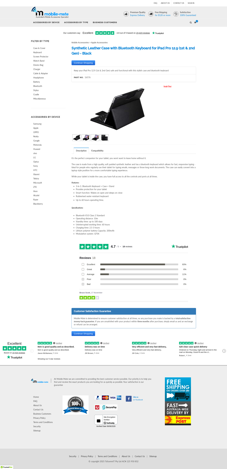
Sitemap (37, 430)
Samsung (37, 124)
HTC (35, 170)
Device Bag (38, 65)
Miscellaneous (39, 98)
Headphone (38, 77)
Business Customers (42, 414)
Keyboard (37, 52)
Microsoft (37, 183)
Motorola (37, 145)
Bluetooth (37, 86)
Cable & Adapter (40, 73)
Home (36, 397)
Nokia (36, 136)
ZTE (35, 187)
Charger (36, 69)
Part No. (79, 77)
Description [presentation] (81, 150)
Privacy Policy (39, 418)
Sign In (191, 3)
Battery (36, 82)
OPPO (36, 132)
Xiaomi (36, 174)
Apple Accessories (99, 42)
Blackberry (38, 204)
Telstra (36, 178)
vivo (35, 153)
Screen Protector (40, 56)
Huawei (36, 149)
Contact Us (178, 3)
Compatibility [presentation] (97, 150)
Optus (36, 161)
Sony (35, 166)
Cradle (36, 94)
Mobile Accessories (80, 42)
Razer (35, 199)
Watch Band (38, 61)
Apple (35, 128)
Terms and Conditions (43, 422)
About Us (165, 3)
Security (37, 426)
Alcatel (36, 195)
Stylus (36, 90)
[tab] (81, 151)
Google (36, 140)
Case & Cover (39, 48)
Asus (35, 191)
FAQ (155, 3)
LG (34, 157)
